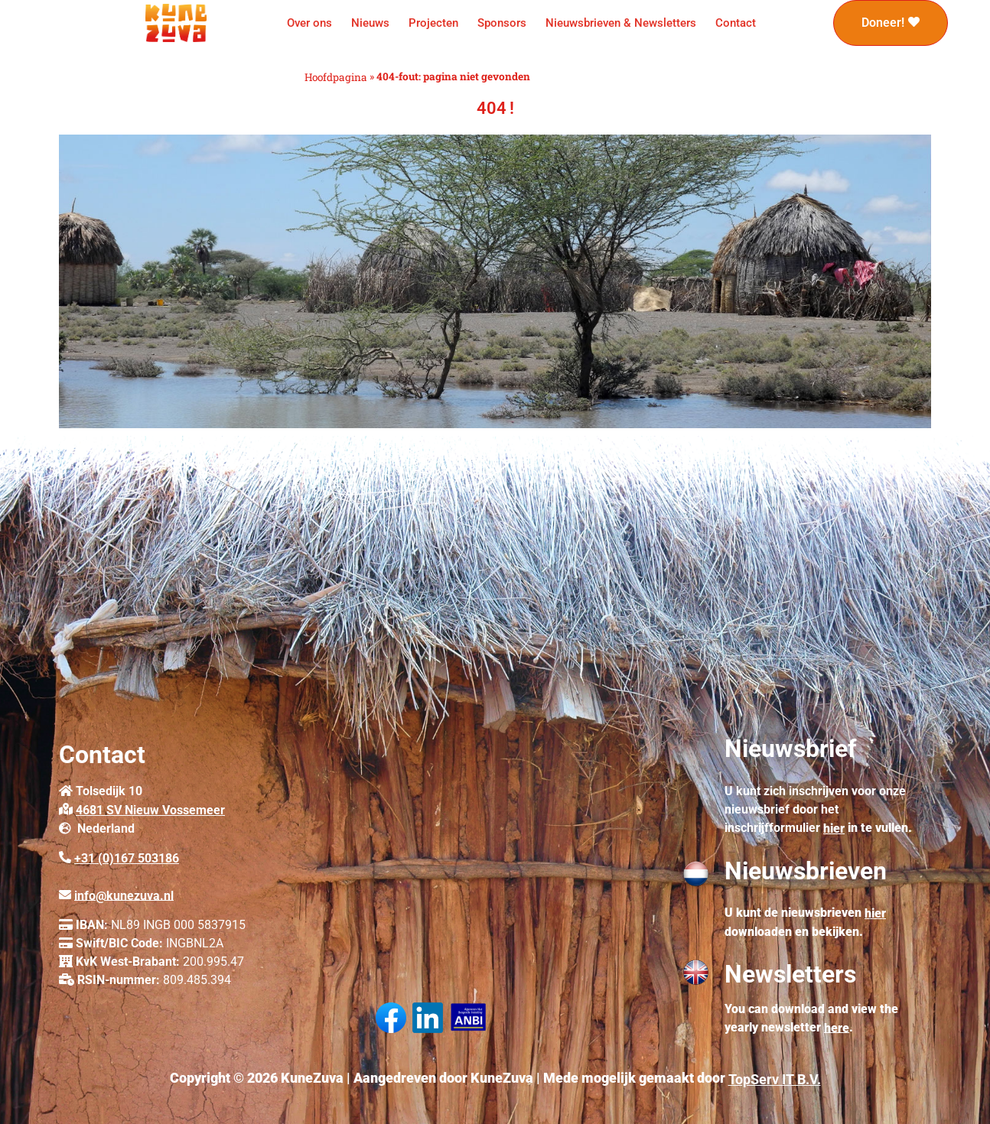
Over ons (309, 23)
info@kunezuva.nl (124, 895)
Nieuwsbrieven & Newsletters (620, 23)
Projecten (433, 23)
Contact (735, 23)
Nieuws (370, 23)
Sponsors (501, 23)
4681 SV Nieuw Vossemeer (150, 810)
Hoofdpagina (335, 77)
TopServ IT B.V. (774, 1079)
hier (834, 828)
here (836, 1027)
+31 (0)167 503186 (126, 858)
